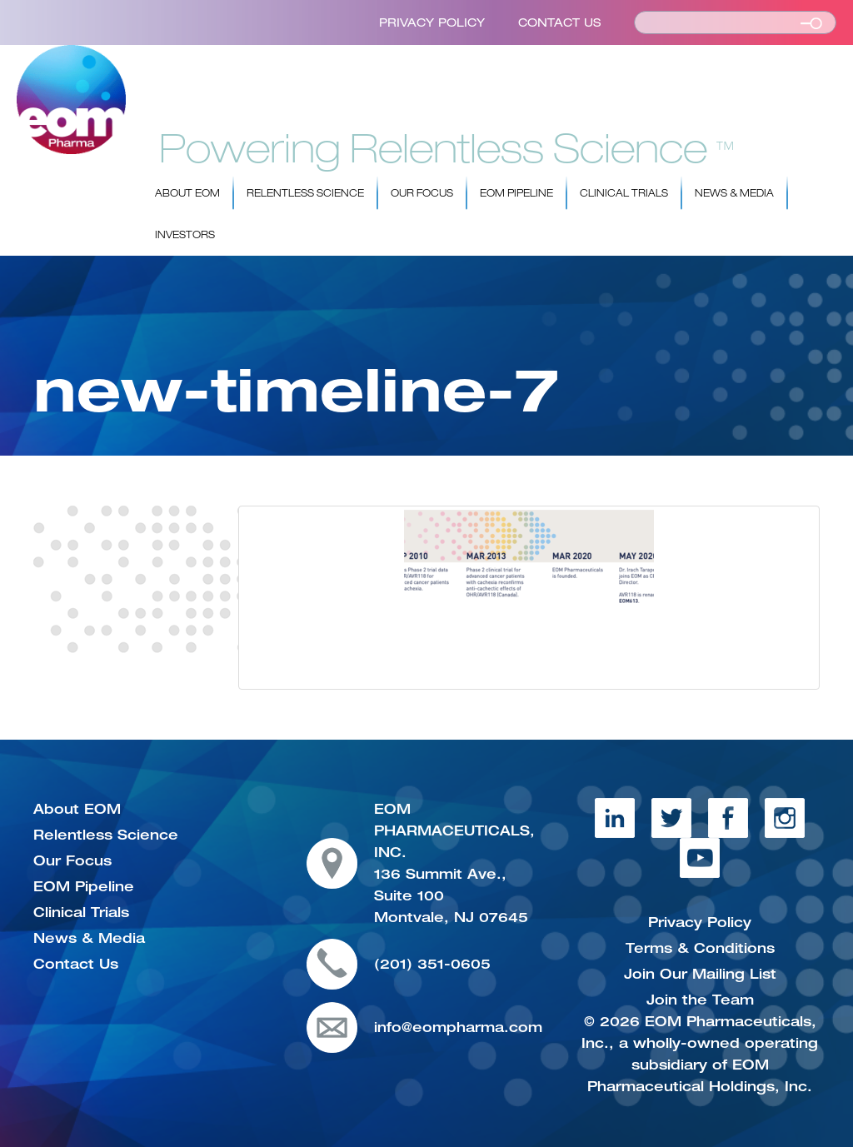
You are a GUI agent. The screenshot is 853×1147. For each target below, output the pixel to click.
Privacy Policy (432, 22)
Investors (185, 235)
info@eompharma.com (458, 1027)
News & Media (734, 193)
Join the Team (700, 999)
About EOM (187, 193)
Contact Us (559, 22)
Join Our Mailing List (700, 973)
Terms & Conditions (700, 948)
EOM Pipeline (516, 193)
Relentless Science (305, 193)
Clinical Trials (624, 193)
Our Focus (422, 193)
